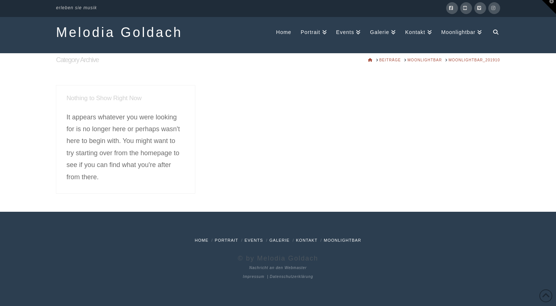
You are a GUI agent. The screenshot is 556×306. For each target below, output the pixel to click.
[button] (549, 7)
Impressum (253, 277)
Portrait (226, 240)
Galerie (279, 240)
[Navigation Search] (493, 32)
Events (254, 240)
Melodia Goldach (119, 32)
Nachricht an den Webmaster (278, 268)
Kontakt (306, 240)
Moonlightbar (342, 240)
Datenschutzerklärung (291, 277)
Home (201, 240)
